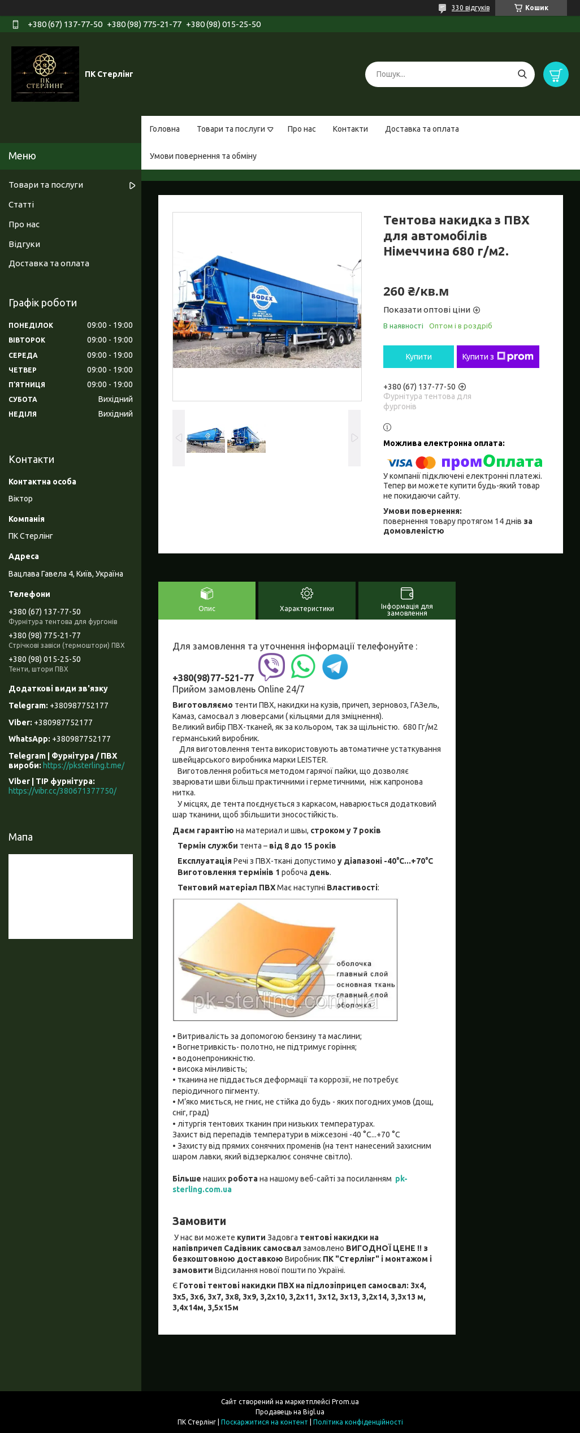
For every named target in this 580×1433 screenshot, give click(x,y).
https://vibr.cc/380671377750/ (62, 790)
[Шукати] (522, 74)
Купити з (498, 357)
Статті (21, 204)
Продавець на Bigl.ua (290, 1411)
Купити (419, 356)
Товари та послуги (231, 128)
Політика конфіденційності (358, 1422)
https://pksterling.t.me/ (83, 765)
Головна (165, 128)
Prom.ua (345, 1401)
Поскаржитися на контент (264, 1422)
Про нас (302, 128)
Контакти (350, 128)
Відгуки (24, 244)
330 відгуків (471, 7)
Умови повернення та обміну (203, 156)
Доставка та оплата (422, 128)
